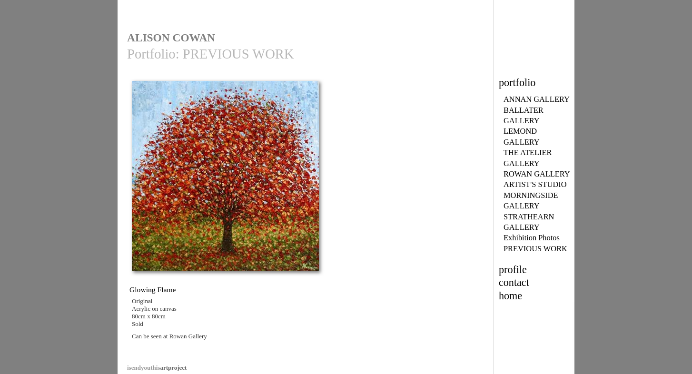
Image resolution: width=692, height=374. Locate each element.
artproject (157, 367)
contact (514, 282)
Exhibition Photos (532, 237)
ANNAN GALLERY (537, 99)
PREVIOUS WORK (535, 248)
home (510, 296)
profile (513, 270)
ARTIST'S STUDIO (535, 184)
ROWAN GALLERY (537, 173)
